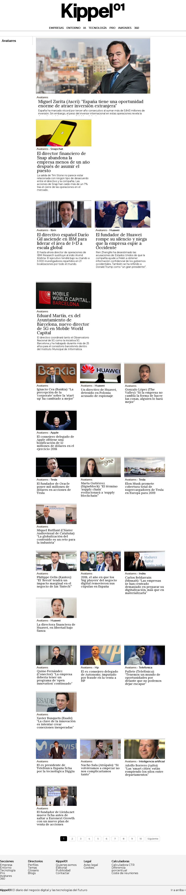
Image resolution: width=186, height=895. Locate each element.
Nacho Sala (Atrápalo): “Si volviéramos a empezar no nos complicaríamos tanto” (100, 769)
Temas (32, 867)
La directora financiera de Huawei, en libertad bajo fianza (56, 627)
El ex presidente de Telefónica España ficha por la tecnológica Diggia (56, 768)
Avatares (124, 27)
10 (141, 838)
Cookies (89, 867)
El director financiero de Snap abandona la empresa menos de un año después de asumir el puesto (63, 162)
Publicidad (63, 870)
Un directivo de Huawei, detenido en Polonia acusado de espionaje (99, 393)
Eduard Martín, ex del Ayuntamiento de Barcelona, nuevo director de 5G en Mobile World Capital (63, 324)
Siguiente (152, 838)
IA (84, 27)
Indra (142, 573)
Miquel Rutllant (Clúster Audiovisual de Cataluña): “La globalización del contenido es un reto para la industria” (56, 536)
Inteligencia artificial (152, 761)
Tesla (53, 479)
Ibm (53, 230)
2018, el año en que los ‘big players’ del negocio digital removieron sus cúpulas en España (99, 581)
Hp (97, 667)
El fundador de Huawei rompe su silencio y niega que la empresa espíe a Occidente (121, 241)
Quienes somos (66, 865)
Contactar (62, 873)
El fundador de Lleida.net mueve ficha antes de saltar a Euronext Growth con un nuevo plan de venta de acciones (55, 818)
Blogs (32, 873)
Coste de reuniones (125, 873)
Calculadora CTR (123, 865)
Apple (54, 432)
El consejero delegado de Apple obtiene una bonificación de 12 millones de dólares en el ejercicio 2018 (55, 443)
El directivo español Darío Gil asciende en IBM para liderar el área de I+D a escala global (63, 241)
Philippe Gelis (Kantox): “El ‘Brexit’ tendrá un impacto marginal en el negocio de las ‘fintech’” (54, 581)
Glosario (33, 870)
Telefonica (145, 667)
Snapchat (56, 149)
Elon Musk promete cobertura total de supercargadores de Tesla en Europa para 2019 (144, 488)
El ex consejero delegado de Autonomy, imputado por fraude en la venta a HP (99, 676)
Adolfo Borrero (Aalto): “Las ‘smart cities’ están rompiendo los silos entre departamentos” (144, 770)
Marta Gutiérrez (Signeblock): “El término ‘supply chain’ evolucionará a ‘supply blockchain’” (99, 489)
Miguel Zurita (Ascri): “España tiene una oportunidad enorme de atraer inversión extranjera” (90, 104)
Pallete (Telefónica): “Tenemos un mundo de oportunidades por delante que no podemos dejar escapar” (143, 677)
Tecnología (98, 27)
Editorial (61, 867)
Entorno (73, 27)
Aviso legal (91, 865)
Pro (112, 27)
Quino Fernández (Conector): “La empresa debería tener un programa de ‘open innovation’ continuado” (54, 677)
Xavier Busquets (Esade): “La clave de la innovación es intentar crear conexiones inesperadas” (56, 722)
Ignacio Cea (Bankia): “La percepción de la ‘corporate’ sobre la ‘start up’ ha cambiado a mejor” (55, 393)
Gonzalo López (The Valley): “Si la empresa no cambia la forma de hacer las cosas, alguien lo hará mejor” (144, 395)
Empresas (56, 27)
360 (136, 27)
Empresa (6, 865)
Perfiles (33, 865)
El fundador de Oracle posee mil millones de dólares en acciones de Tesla (54, 488)
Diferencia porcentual (119, 869)
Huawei (114, 230)
